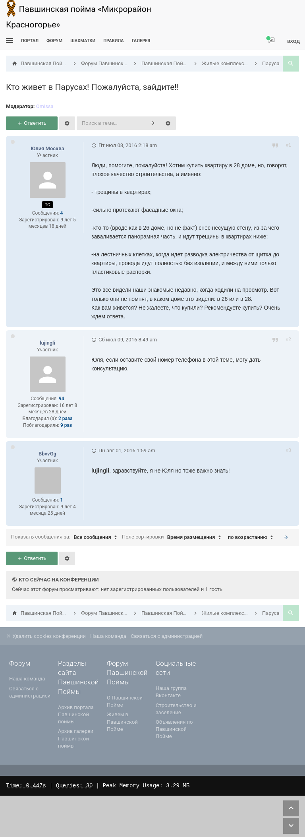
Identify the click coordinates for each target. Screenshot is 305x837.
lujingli (47, 343)
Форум (54, 40)
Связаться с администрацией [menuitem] (167, 636)
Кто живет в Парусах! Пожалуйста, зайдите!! (92, 87)
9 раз (66, 425)
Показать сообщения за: (66, 537)
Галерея (141, 40)
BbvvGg (47, 454)
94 (61, 398)
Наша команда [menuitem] (108, 636)
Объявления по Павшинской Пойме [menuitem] (174, 729)
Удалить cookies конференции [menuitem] (46, 636)
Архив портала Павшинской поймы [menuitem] (76, 714)
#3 (288, 450)
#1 (288, 145)
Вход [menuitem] (293, 41)
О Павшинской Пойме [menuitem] (125, 701)
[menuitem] (82, 41)
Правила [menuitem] (113, 40)
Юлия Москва (47, 148)
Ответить (31, 123)
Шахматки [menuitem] (82, 40)
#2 (288, 339)
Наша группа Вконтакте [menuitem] (171, 691)
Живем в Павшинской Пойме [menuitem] (122, 721)
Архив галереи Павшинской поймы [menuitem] (75, 738)
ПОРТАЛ (30, 40)
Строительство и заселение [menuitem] (176, 708)
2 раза (65, 418)
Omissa (45, 106)
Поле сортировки (173, 537)
